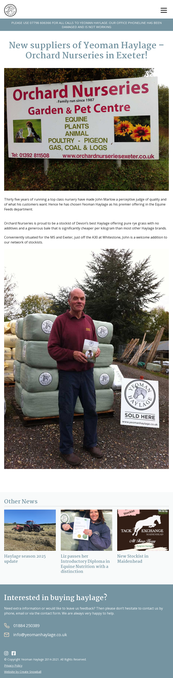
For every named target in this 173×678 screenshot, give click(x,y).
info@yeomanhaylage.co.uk (40, 634)
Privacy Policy (13, 665)
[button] (163, 10)
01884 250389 (26, 625)
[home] (10, 10)
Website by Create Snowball (22, 672)
